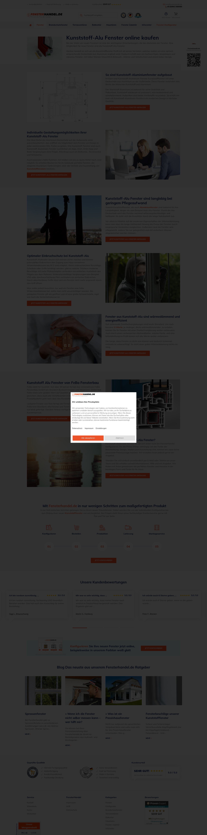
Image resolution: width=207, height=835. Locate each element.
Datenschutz (77, 428)
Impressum (89, 428)
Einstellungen (101, 428)
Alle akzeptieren (88, 438)
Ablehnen (120, 438)
